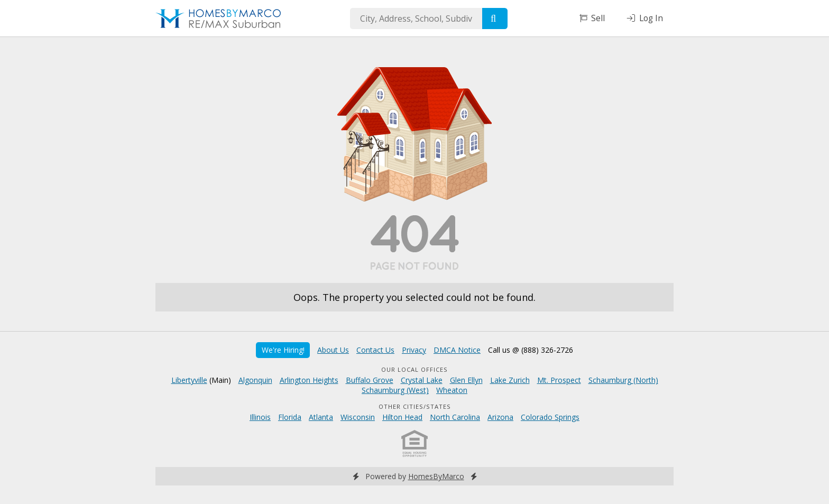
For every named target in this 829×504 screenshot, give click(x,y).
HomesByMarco (436, 476)
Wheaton (451, 390)
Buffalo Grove (369, 380)
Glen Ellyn (466, 380)
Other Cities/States (415, 406)
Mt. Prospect (559, 380)
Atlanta (321, 417)
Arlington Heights (309, 380)
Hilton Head (402, 417)
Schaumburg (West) (395, 390)
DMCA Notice (457, 350)
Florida (289, 417)
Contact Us (375, 350)
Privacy (414, 350)
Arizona (500, 417)
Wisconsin (357, 417)
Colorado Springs (550, 417)
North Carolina (455, 417)
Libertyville (189, 380)
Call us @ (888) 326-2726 (530, 350)
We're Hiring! (283, 350)
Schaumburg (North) (623, 380)
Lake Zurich (510, 380)
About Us (333, 350)
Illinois (260, 417)
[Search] (495, 18)
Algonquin (255, 380)
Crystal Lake (422, 380)
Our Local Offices (414, 369)
